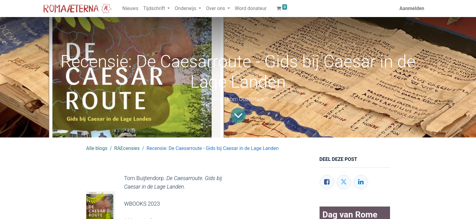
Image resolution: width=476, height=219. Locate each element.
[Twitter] (344, 182)
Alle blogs (97, 148)
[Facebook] (327, 182)
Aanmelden (411, 8)
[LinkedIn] (361, 182)
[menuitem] (130, 8)
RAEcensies (127, 148)
